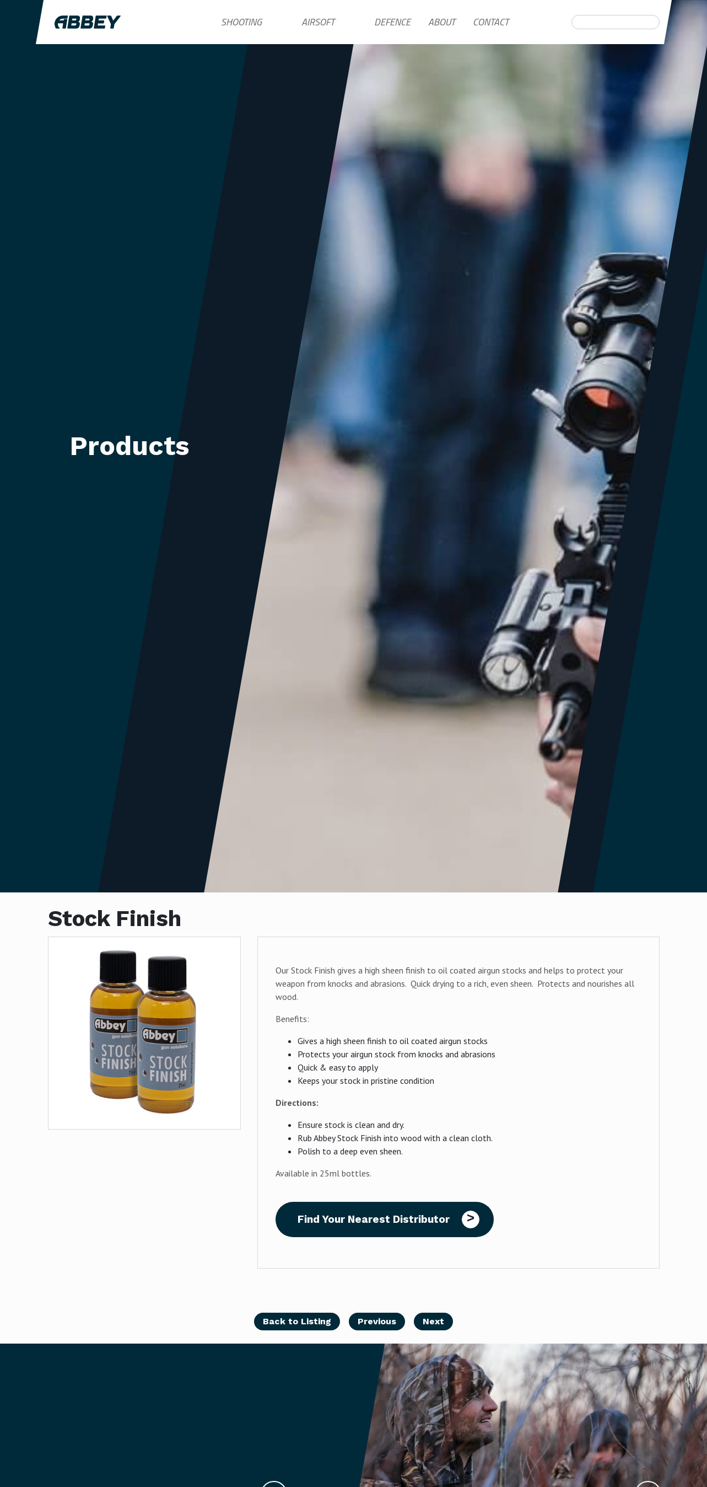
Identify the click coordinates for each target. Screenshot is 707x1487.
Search (578, 22)
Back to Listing (297, 1321)
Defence (392, 21)
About (441, 21)
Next (433, 1321)
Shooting (241, 21)
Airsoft (317, 21)
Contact (491, 21)
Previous (377, 1321)
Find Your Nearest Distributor (374, 1219)
